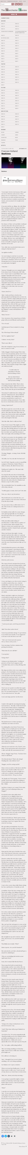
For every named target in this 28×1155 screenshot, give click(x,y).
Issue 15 (17, 43)
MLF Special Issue (5, 38)
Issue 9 (16, 50)
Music (16, 137)
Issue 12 (3, 48)
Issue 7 (16, 53)
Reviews (3, 129)
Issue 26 (17, 23)
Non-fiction (4, 111)
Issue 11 (17, 48)
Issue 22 (17, 28)
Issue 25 (3, 26)
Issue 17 (17, 40)
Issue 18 (3, 40)
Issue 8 (2, 53)
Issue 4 (2, 58)
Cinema (16, 132)
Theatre (3, 142)
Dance (16, 134)
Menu (14, 14)
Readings (3, 140)
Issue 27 (3, 23)
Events (20, 1)
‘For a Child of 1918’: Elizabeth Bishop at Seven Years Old (13, 1143)
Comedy (3, 134)
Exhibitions (3, 137)
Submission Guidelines (12, 1)
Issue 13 (17, 45)
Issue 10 (3, 50)
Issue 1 (16, 61)
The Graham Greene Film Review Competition (20, 32)
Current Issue (5, 18)
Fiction (3, 87)
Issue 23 (3, 28)
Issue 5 (16, 56)
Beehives (6, 153)
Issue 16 (3, 43)
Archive (3, 21)
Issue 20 (17, 35)
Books (2, 132)
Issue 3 (16, 58)
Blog (24, 1)
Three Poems (22, 1146)
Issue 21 (3, 35)
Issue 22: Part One (9, 148)
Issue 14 (3, 45)
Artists (3, 145)
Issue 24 (17, 26)
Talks (16, 140)
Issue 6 (2, 56)
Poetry (3, 64)
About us (3, 1)
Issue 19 (17, 38)
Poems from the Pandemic (7, 31)
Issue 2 (2, 61)
